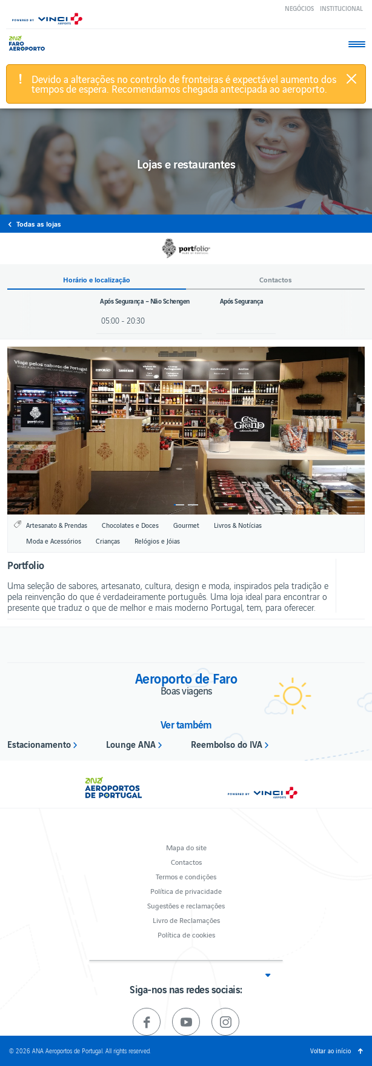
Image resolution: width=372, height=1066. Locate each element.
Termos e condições (186, 876)
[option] (186, 431)
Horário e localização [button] (96, 280)
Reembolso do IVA (226, 743)
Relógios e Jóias (157, 540)
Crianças (108, 540)
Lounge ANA (131, 743)
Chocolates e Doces (130, 524)
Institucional (341, 8)
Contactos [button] (275, 280)
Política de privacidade (186, 890)
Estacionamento (39, 743)
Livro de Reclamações (186, 919)
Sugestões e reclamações (186, 905)
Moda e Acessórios (53, 540)
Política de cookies (186, 934)
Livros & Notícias (238, 524)
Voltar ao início (330, 1050)
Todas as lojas (38, 223)
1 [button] (179, 504)
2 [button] (193, 504)
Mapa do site (186, 847)
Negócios (299, 8)
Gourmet (186, 524)
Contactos (186, 861)
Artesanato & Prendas (56, 524)
